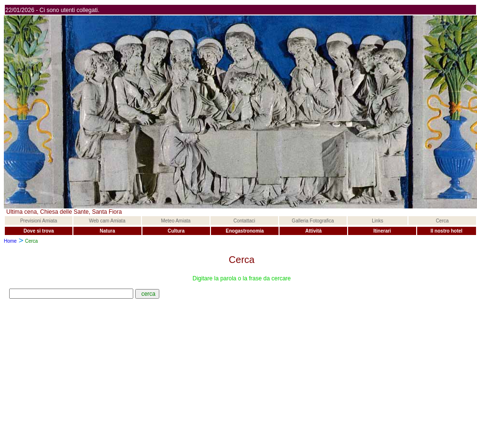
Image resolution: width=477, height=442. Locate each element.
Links (377, 220)
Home (10, 241)
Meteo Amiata (175, 220)
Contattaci (244, 220)
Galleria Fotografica (313, 220)
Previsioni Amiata (38, 220)
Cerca (442, 220)
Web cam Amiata (107, 220)
